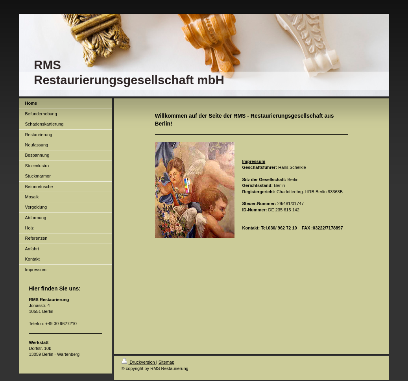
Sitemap (166, 362)
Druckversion (139, 362)
